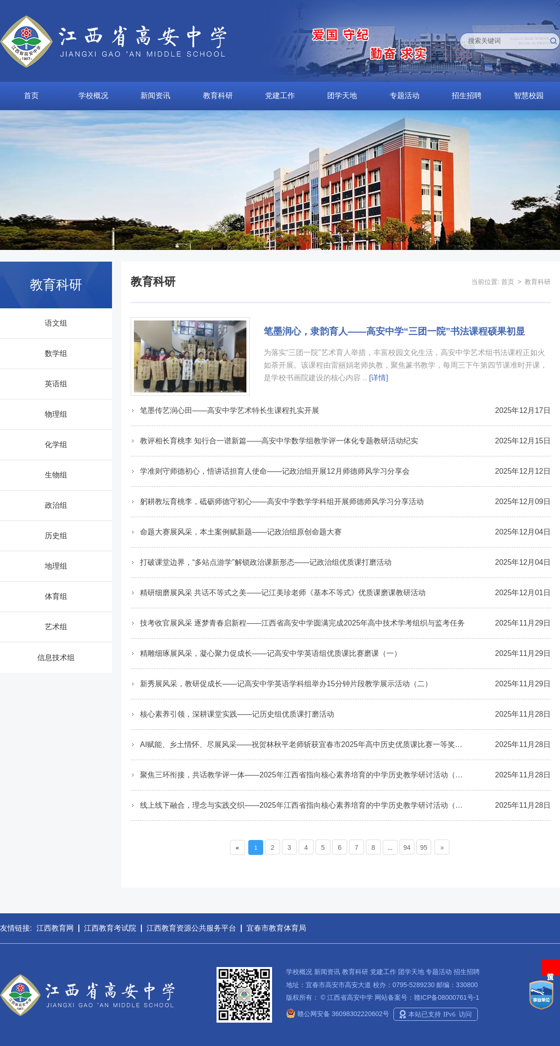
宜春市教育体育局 (276, 928)
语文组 (56, 323)
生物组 (56, 475)
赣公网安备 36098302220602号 (337, 1014)
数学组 (56, 353)
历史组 (56, 536)
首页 (31, 96)
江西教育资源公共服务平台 (191, 928)
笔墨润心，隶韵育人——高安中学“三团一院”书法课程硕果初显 (394, 331)
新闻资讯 (155, 96)
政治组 (56, 505)
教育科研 (218, 96)
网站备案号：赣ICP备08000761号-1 (427, 997)
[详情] (378, 378)
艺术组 (56, 627)
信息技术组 (56, 658)
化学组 (56, 444)
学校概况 (93, 96)
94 (407, 847)
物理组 (56, 414)
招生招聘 (467, 96)
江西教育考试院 (110, 928)
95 (423, 847)
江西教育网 (55, 928)
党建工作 (280, 96)
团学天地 (342, 96)
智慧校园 (529, 96)
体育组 (56, 596)
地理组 (56, 566)
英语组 (56, 384)
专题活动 (405, 96)
